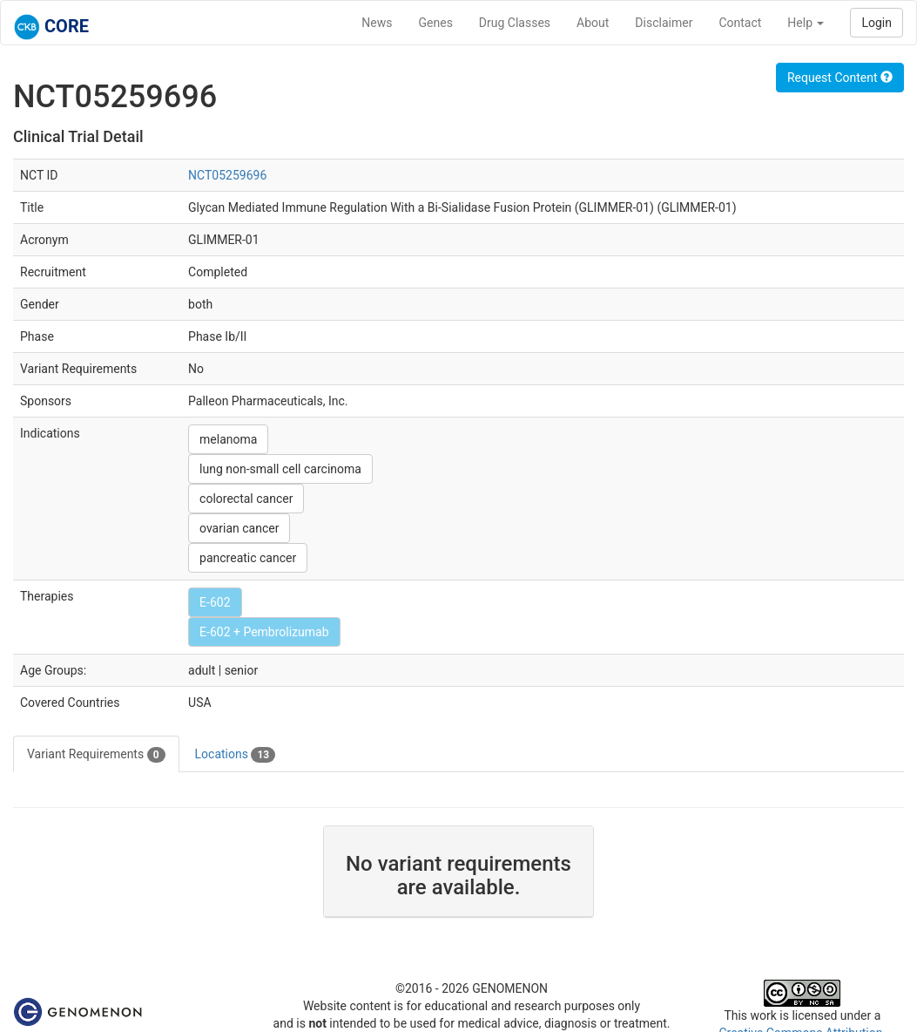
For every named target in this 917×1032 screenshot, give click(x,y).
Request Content (840, 78)
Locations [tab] (235, 755)
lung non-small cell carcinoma (280, 469)
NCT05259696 (227, 175)
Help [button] (805, 23)
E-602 (214, 602)
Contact (739, 23)
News (376, 23)
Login (876, 23)
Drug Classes (514, 23)
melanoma (228, 439)
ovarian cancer (239, 528)
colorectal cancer (246, 499)
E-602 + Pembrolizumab (263, 632)
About (592, 23)
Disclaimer (663, 23)
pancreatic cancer (247, 558)
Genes (436, 23)
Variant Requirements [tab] (96, 755)
